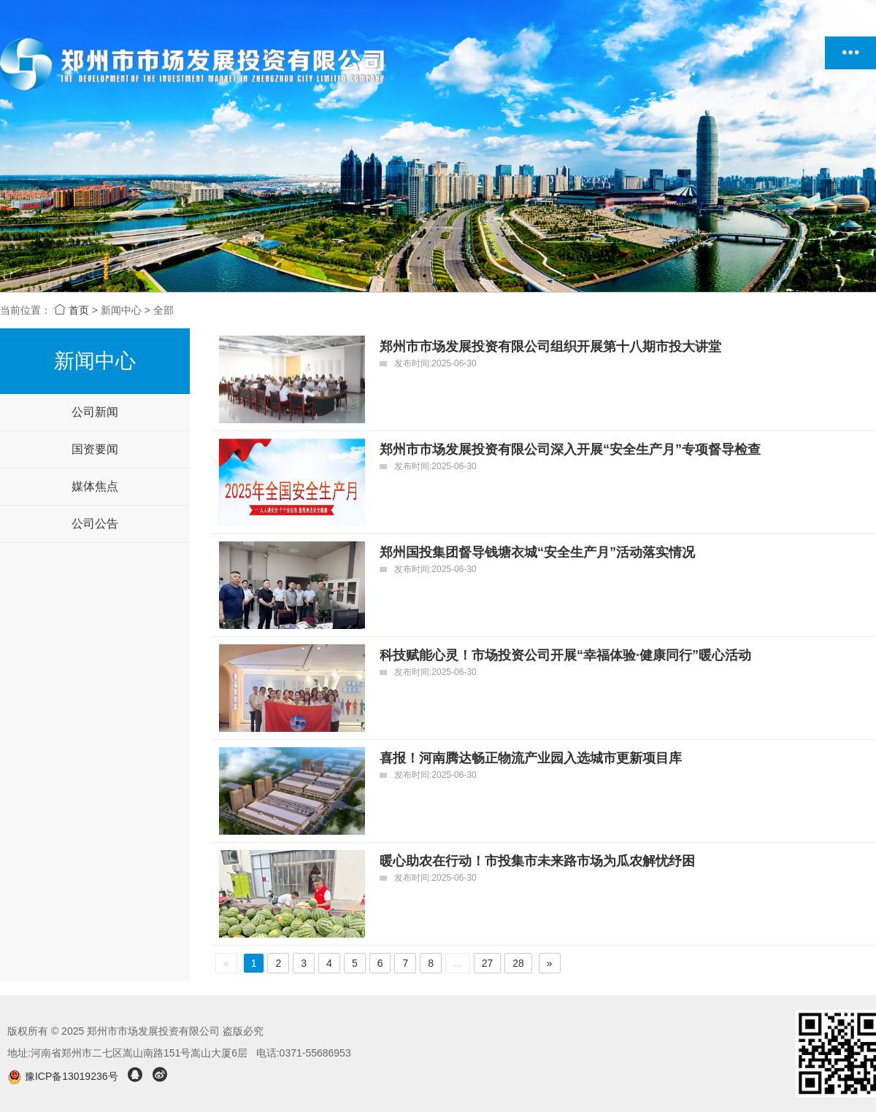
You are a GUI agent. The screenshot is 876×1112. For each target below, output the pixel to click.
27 (487, 963)
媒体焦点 (95, 486)
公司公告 (95, 523)
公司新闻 (95, 412)
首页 (71, 310)
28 (518, 963)
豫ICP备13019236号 (63, 1076)
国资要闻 (95, 449)
